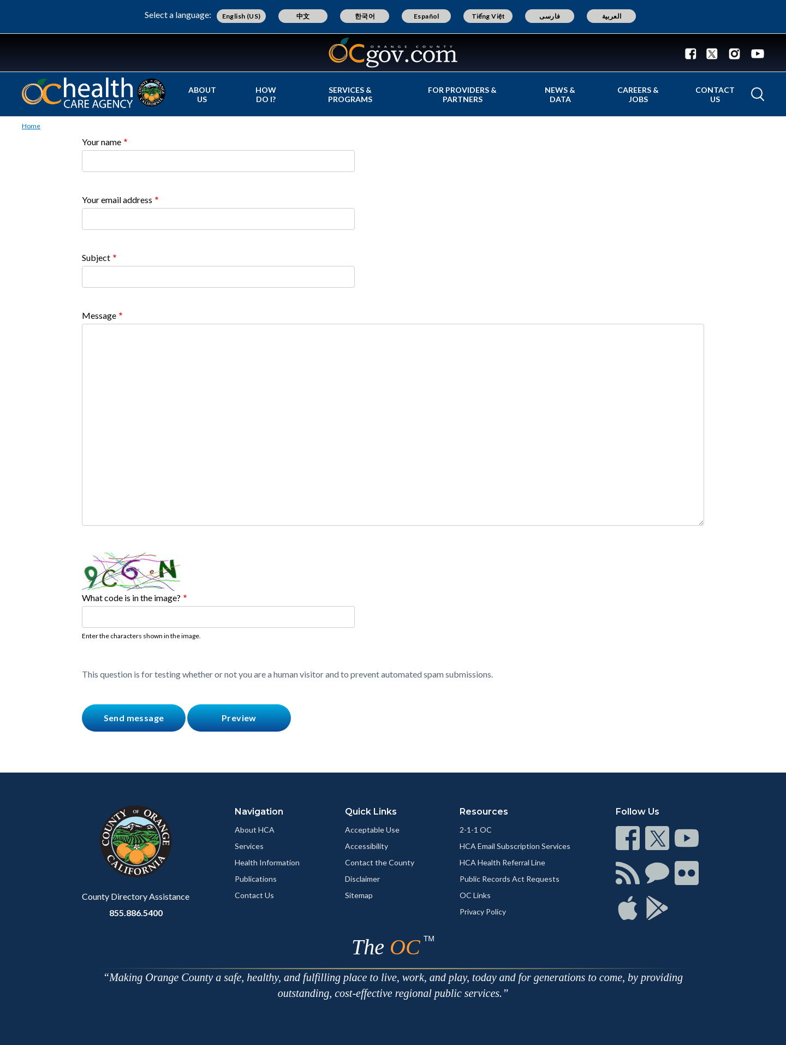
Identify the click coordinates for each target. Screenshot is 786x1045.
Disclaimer (362, 878)
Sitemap (359, 895)
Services (249, 846)
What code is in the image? (131, 597)
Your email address (117, 199)
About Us (202, 94)
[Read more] (393, 53)
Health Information (267, 862)
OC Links (475, 895)
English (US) (241, 16)
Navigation (259, 811)
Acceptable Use (372, 829)
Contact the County (379, 862)
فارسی (549, 16)
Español (426, 16)
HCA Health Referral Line (502, 862)
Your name (101, 141)
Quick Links (371, 811)
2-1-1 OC (476, 829)
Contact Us (715, 94)
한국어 (365, 16)
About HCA (255, 829)
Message (99, 315)
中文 (303, 16)
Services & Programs (350, 94)
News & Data (560, 94)
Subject (96, 257)
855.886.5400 (136, 912)
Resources (484, 811)
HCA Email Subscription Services (515, 846)
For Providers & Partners (462, 94)
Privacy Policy (483, 911)
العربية (612, 16)
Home (31, 126)
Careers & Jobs (638, 94)
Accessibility (366, 846)
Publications (256, 878)
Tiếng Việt (488, 16)
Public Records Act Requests (509, 878)
